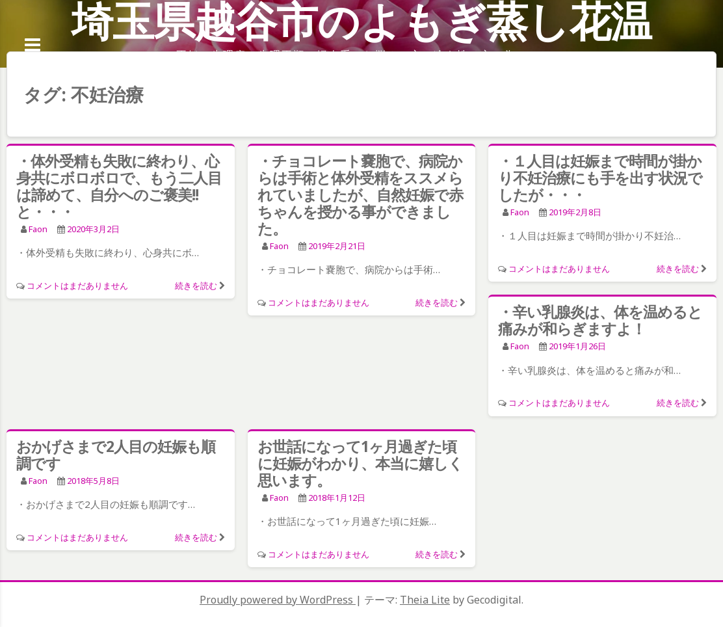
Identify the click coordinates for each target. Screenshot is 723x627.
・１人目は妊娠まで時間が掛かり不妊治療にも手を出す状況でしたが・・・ (600, 177)
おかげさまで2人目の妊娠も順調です (115, 455)
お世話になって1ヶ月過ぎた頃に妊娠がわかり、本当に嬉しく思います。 (360, 463)
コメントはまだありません (77, 285)
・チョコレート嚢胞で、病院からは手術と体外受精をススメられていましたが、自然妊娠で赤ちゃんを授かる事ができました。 (360, 194)
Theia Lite (425, 600)
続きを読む (196, 285)
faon (38, 229)
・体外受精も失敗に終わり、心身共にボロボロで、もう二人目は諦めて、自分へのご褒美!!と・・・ (119, 186)
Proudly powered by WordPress (278, 600)
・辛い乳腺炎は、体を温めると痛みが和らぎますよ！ (600, 320)
